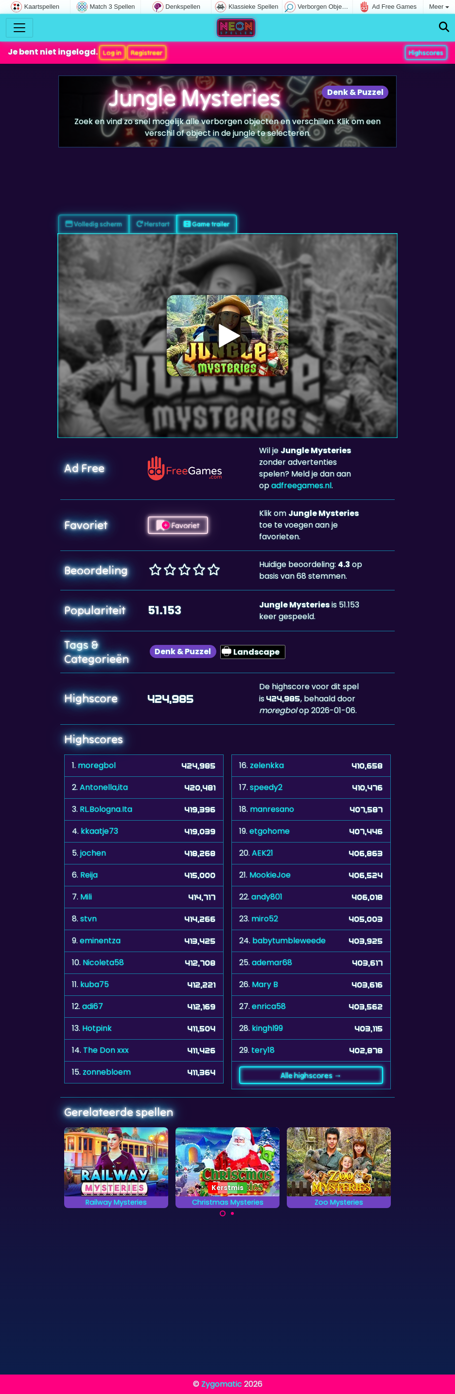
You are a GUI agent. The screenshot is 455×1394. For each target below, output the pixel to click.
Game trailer (206, 224)
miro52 (264, 918)
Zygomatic (221, 1384)
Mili (86, 896)
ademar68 (272, 962)
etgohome (269, 831)
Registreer (146, 52)
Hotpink (97, 1028)
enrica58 (269, 1006)
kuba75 (94, 984)
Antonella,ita (104, 787)
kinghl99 (267, 1028)
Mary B (265, 984)
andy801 (266, 896)
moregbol (97, 765)
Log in (112, 52)
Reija (89, 874)
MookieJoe (270, 874)
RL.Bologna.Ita (106, 809)
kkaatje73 (99, 831)
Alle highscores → (311, 1075)
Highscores (426, 52)
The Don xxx (106, 1050)
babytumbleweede (289, 940)
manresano (272, 809)
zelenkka (267, 765)
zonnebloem (107, 1072)
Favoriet (178, 525)
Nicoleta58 (103, 962)
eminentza (100, 940)
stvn (88, 918)
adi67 (92, 1006)
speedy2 (266, 787)
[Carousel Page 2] (232, 1213)
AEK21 (262, 853)
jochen (93, 853)
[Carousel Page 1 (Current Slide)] (223, 1213)
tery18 (263, 1050)
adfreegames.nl (301, 485)
